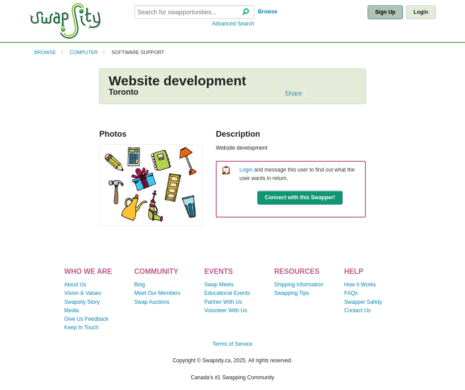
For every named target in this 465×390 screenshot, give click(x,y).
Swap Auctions (151, 302)
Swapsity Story (82, 302)
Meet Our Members (157, 293)
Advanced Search (233, 24)
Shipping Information (298, 284)
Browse (267, 11)
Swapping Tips (291, 293)
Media (71, 310)
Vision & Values (82, 293)
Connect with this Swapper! (300, 197)
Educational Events (227, 293)
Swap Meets (219, 284)
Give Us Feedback (86, 319)
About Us (75, 284)
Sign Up (385, 12)
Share (293, 93)
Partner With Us (223, 302)
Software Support (138, 52)
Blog (139, 284)
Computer (84, 52)
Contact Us (357, 310)
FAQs (351, 293)
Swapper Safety (363, 302)
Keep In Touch (81, 327)
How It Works (360, 284)
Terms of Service (232, 344)
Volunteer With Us (225, 310)
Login (421, 12)
